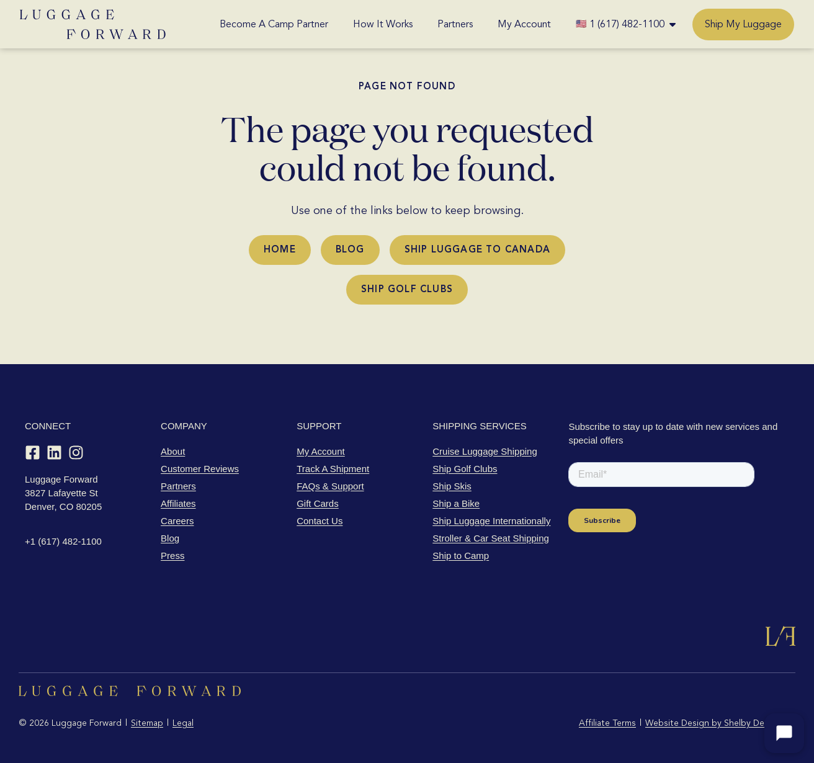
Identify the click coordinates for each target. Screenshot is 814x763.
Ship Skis (452, 486)
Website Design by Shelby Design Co (720, 723)
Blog (350, 249)
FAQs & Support (330, 486)
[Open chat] (784, 733)
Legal (183, 723)
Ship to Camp (460, 555)
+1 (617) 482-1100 (63, 541)
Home (280, 249)
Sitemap (147, 723)
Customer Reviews (200, 468)
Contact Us (319, 520)
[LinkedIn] (54, 452)
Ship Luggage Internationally (491, 520)
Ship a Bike (456, 503)
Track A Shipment (333, 468)
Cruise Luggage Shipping (484, 451)
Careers (177, 520)
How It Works (383, 24)
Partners (455, 24)
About (173, 451)
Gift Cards (318, 503)
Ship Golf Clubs (407, 289)
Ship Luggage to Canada (477, 249)
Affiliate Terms (607, 723)
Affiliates (178, 503)
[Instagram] (76, 452)
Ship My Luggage (743, 24)
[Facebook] (32, 452)
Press (172, 555)
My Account (524, 24)
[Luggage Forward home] (93, 24)
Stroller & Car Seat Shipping (490, 538)
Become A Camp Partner (274, 24)
